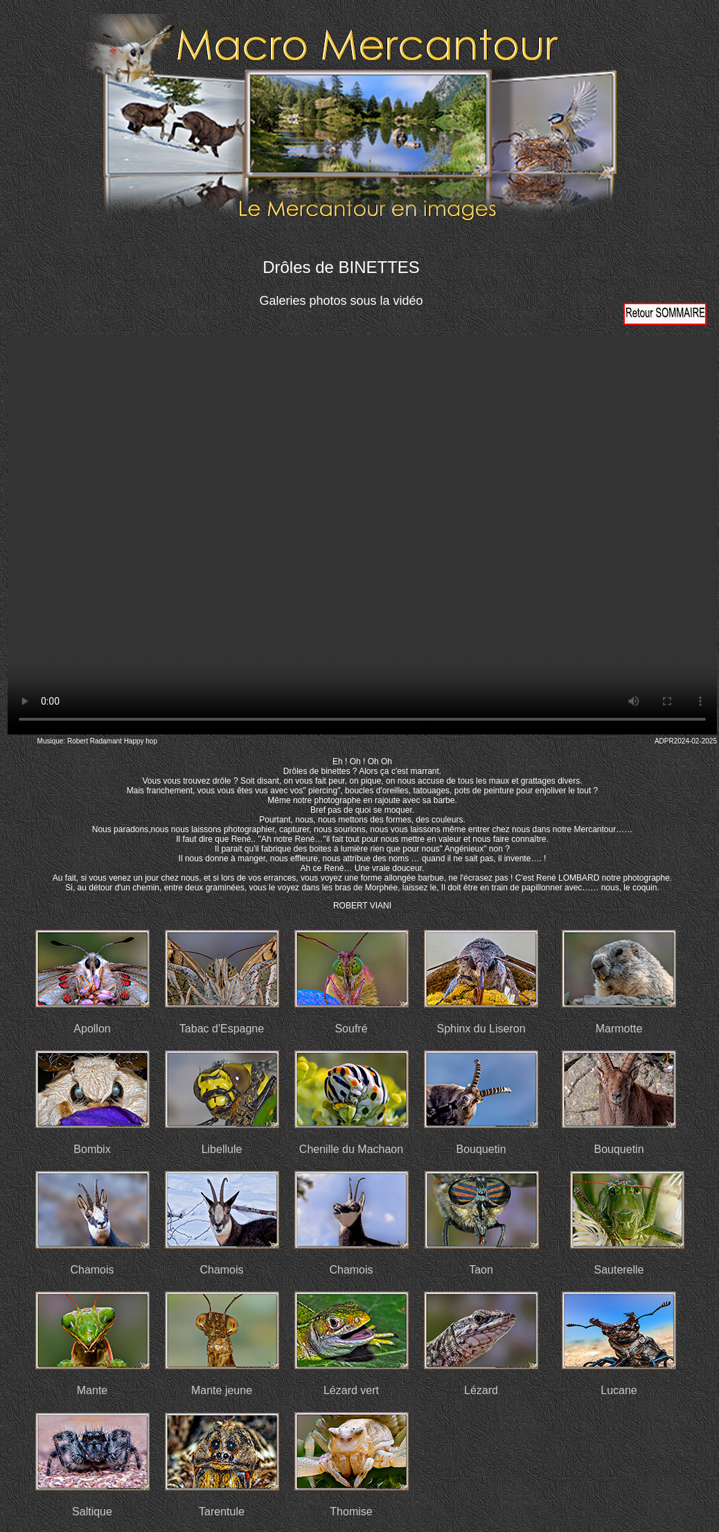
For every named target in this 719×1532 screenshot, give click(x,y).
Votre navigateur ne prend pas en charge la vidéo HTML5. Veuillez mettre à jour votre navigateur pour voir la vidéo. (362, 534)
